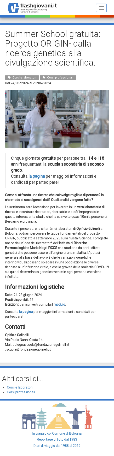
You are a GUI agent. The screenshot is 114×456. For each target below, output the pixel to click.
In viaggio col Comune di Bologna (57, 433)
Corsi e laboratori (20, 387)
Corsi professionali (21, 392)
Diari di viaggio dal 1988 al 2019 (57, 446)
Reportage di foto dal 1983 (57, 439)
